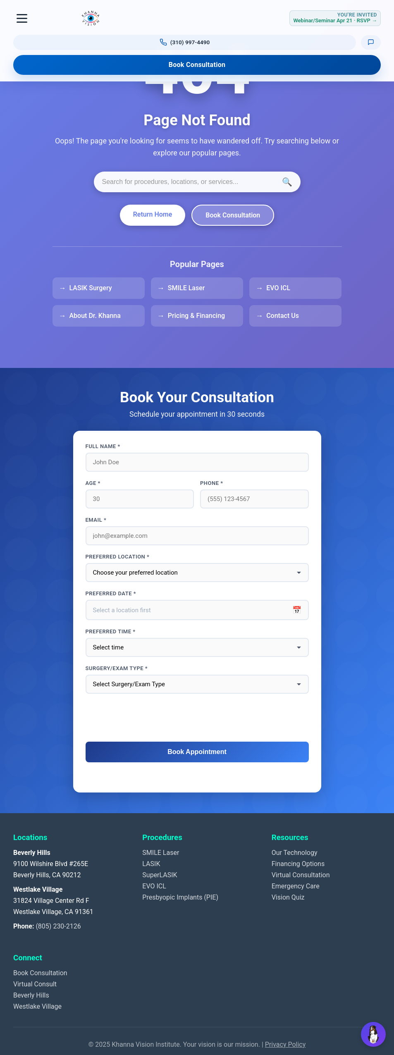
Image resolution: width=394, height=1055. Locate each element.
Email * (96, 520)
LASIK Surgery (90, 288)
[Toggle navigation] (22, 18)
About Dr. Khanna (95, 316)
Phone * (211, 483)
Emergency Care (296, 886)
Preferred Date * (111, 593)
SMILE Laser (186, 288)
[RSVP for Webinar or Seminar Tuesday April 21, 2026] (335, 18)
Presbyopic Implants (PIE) (180, 897)
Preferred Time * (111, 631)
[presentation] (197, 718)
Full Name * (103, 446)
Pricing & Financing (196, 316)
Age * (93, 483)
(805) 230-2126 (58, 926)
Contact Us (282, 316)
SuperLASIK (159, 875)
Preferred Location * (118, 557)
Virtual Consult (35, 984)
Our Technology (295, 853)
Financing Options (298, 864)
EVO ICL (278, 288)
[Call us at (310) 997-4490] (184, 42)
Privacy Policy (285, 1044)
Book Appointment (197, 751)
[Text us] (371, 42)
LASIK (151, 864)
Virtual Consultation (301, 875)
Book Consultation (197, 64)
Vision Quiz (288, 897)
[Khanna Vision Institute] (90, 18)
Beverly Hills (31, 995)
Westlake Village (37, 1006)
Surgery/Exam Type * (117, 668)
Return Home (152, 214)
